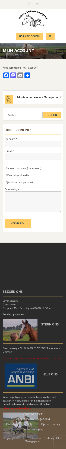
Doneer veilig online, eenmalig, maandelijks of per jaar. (32, 381)
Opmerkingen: (13, 189)
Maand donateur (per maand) (23, 168)
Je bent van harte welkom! (17, 431)
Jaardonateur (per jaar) (19, 182)
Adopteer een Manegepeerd (33, 419)
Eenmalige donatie (17, 175)
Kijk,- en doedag (50, 424)
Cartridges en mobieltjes (20, 424)
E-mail (9, 151)
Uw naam (11, 139)
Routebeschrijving (33, 429)
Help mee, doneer (29, 36)
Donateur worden (33, 413)
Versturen (17, 223)
